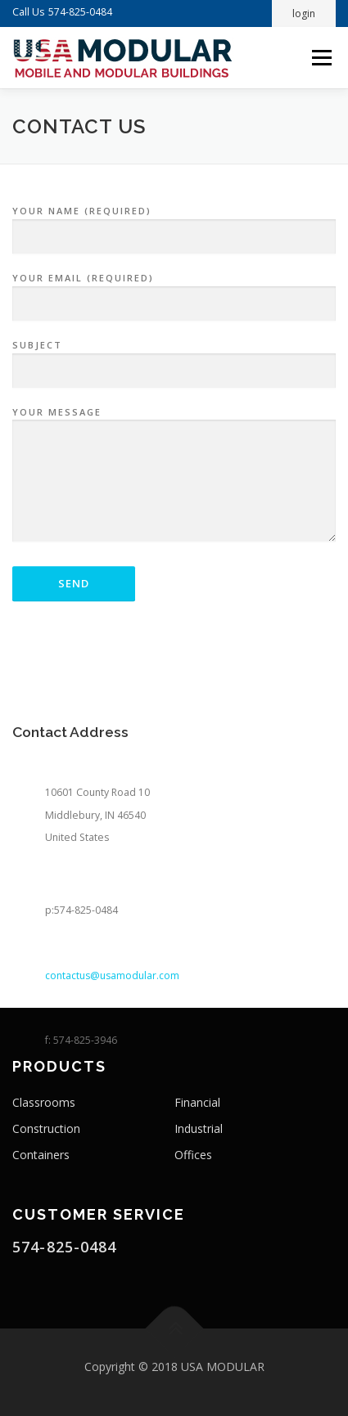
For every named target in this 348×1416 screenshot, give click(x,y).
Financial (197, 1102)
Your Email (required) (174, 298)
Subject (174, 365)
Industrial (198, 1128)
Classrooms (43, 1102)
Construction (46, 1128)
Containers (41, 1154)
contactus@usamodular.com (112, 1014)
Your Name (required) (174, 231)
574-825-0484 (80, 12)
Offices (193, 1154)
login (303, 13)
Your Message (174, 483)
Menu (320, 58)
